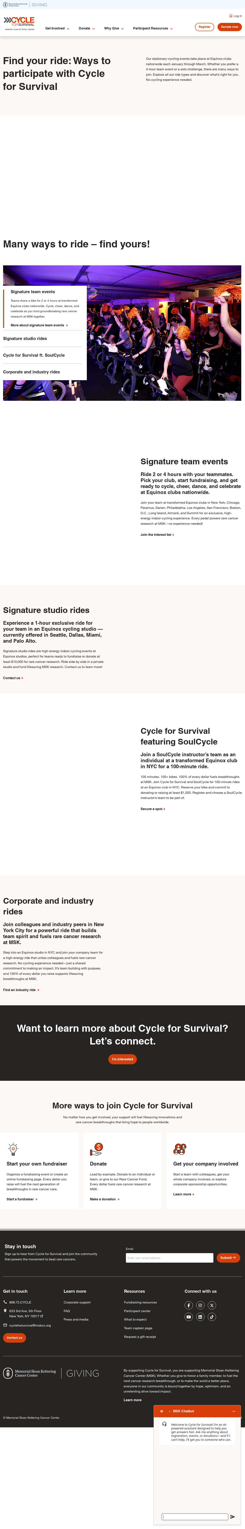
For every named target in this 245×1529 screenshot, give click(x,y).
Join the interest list (156, 535)
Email (129, 1349)
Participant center (137, 1412)
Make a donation (103, 1300)
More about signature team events (38, 325)
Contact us (11, 713)
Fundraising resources (140, 1403)
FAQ (67, 1412)
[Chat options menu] (161, 1411)
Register (204, 26)
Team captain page (138, 1429)
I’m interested (122, 1160)
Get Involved (55, 28)
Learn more (182, 1295)
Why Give (111, 28)
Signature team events (33, 292)
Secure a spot (151, 872)
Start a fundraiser (21, 1300)
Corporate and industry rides (31, 378)
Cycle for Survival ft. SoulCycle (34, 362)
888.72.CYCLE (20, 1403)
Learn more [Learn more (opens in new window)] (133, 1501)
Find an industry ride (19, 1084)
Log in (238, 16)
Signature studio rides (25, 345)
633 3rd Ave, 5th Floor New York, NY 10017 (26, 1414)
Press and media (76, 1420)
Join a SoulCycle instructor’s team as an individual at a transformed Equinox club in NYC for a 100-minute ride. (189, 824)
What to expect (135, 1420)
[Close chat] (234, 1411)
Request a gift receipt (140, 1438)
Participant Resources (150, 28)
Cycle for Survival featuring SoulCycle (179, 800)
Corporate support (77, 1403)
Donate (84, 28)
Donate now (229, 26)
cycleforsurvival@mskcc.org (30, 1426)
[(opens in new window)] (25, 4)
